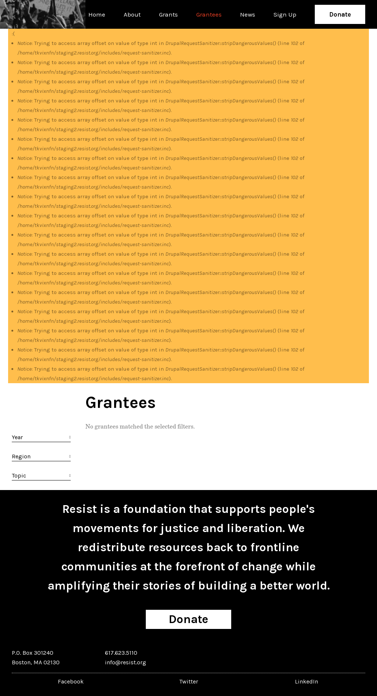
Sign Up (285, 14)
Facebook (71, 681)
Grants (168, 14)
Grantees (209, 14)
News (247, 14)
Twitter (188, 681)
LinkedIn (306, 681)
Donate (340, 14)
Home (96, 14)
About (132, 14)
